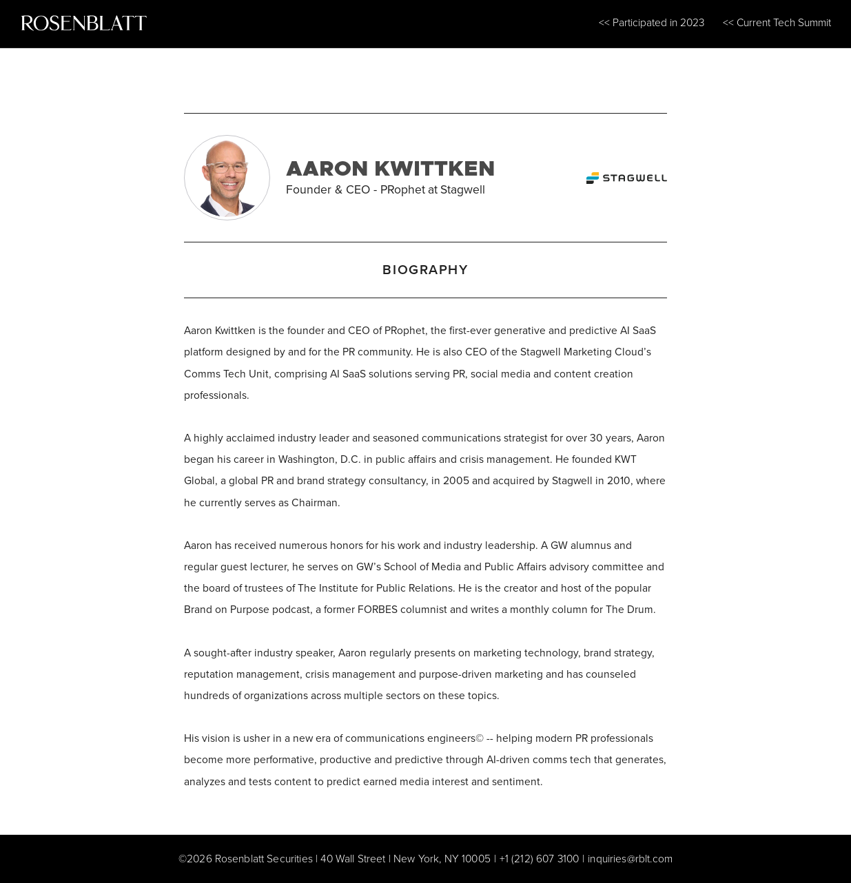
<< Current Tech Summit (777, 22)
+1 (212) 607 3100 (540, 858)
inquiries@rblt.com (630, 858)
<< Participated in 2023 (651, 22)
